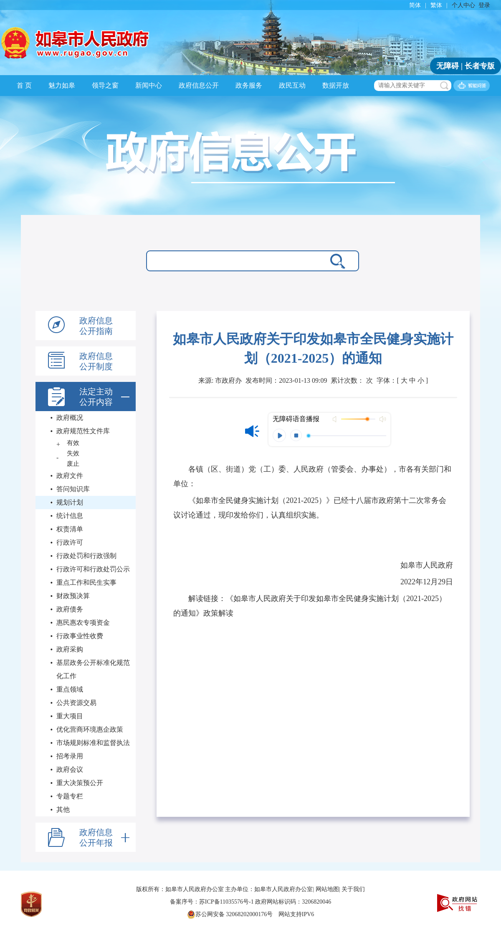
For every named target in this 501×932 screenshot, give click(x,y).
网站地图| (328, 889)
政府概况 (69, 417)
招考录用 (69, 756)
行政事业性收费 (79, 635)
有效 (73, 442)
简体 (415, 5)
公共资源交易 (76, 702)
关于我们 (353, 889)
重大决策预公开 (79, 782)
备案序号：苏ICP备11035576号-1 (212, 902)
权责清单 (69, 529)
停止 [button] (296, 435)
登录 (484, 5)
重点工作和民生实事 (86, 582)
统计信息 (69, 515)
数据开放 (335, 85)
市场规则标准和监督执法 (93, 742)
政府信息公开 (199, 85)
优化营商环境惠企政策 (89, 729)
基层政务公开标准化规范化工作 (93, 669)
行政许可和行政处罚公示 (93, 569)
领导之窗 (105, 85)
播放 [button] (279, 435)
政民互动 (292, 85)
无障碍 (447, 66)
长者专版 (480, 66)
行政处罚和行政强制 (86, 555)
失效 (73, 453)
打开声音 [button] (335, 419)
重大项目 (69, 716)
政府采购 (69, 649)
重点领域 (69, 689)
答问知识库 (73, 489)
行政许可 (69, 542)
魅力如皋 (61, 85)
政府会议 (69, 769)
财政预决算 (73, 595)
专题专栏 (69, 796)
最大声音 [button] (382, 419)
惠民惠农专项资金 (83, 622)
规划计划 (69, 502)
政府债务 (69, 609)
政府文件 (69, 475)
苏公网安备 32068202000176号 (230, 914)
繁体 (436, 5)
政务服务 (248, 85)
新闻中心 (148, 85)
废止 (73, 463)
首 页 (24, 85)
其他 (63, 809)
